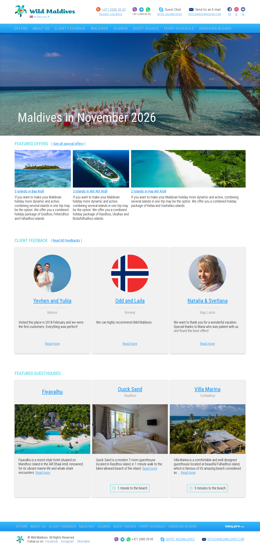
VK (243, 14)
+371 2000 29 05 (114, 9)
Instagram (67, 541)
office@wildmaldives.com (204, 14)
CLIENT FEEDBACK (70, 28)
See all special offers (68, 144)
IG (236, 14)
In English (40, 17)
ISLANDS (120, 28)
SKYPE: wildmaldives (169, 14)
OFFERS (20, 28)
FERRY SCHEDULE (179, 28)
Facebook (51, 541)
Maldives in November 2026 (87, 117)
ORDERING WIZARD (215, 28)
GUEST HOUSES (145, 28)
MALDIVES (99, 28)
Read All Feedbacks (66, 240)
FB (229, 14)
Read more (52, 344)
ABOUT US (41, 28)
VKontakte (83, 541)
